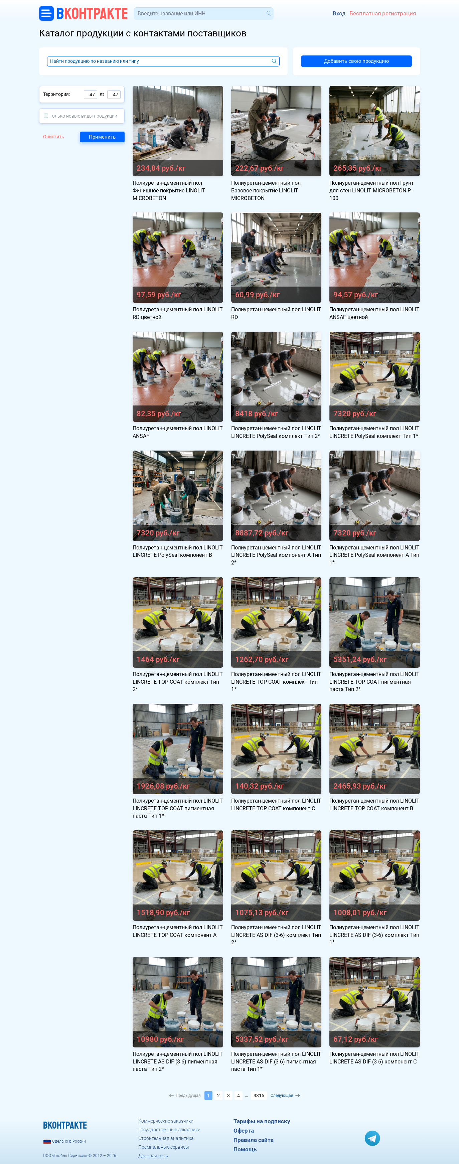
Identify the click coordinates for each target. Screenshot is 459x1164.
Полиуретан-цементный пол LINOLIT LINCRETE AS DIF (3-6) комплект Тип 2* (276, 935)
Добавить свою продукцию (356, 61)
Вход (339, 13)
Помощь (245, 1149)
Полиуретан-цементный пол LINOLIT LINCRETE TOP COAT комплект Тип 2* (178, 682)
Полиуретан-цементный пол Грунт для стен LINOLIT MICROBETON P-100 (371, 190)
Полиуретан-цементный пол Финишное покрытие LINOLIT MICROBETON (169, 190)
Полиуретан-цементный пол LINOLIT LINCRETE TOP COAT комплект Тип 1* (276, 682)
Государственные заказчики (169, 1129)
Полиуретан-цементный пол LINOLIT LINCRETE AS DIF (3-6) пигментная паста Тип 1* (276, 1061)
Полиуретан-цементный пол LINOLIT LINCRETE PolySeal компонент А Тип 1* (374, 555)
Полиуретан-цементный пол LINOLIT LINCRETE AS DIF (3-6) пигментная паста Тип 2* (178, 1061)
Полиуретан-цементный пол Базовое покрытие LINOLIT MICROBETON (266, 190)
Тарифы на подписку (262, 1121)
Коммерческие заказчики (165, 1121)
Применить (102, 137)
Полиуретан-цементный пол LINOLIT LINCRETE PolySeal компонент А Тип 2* (276, 555)
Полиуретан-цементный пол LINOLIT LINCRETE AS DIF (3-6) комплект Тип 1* (374, 935)
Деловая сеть (153, 1155)
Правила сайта (254, 1140)
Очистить (53, 136)
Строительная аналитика (166, 1138)
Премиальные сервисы (163, 1147)
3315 (259, 1095)
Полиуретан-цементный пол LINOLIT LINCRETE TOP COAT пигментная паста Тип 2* (374, 682)
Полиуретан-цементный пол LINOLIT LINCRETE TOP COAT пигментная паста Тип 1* (178, 808)
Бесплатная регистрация (382, 13)
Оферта (244, 1130)
